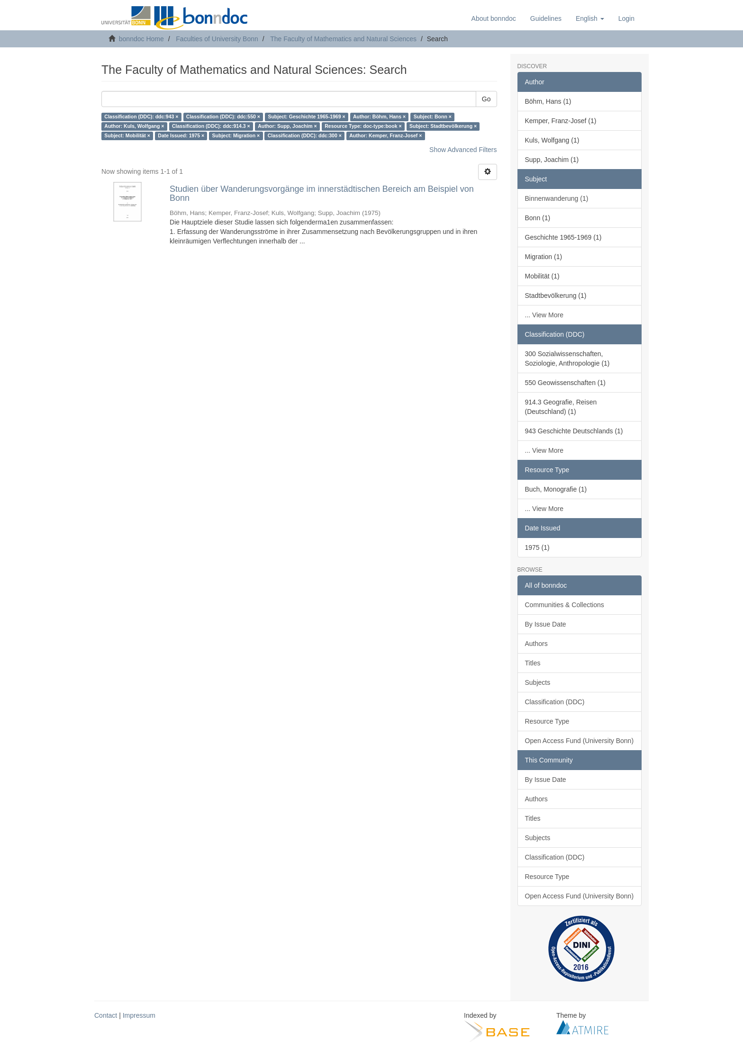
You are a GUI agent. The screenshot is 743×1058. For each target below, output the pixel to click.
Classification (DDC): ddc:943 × (141, 117)
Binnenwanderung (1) (557, 198)
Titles (533, 663)
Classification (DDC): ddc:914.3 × (211, 126)
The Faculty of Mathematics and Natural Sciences (343, 39)
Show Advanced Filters (463, 149)
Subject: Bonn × (433, 117)
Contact (105, 1015)
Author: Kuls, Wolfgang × (134, 126)
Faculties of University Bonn (217, 39)
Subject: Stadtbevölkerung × (443, 126)
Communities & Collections (564, 605)
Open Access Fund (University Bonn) (579, 740)
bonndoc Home (141, 39)
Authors (536, 643)
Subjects (538, 682)
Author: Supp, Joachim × (287, 126)
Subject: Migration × (236, 136)
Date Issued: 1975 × (181, 136)
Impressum (139, 1015)
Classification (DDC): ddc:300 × (305, 136)
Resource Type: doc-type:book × (363, 126)
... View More (544, 315)
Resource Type (547, 721)
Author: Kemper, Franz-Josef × (385, 136)
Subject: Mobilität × (127, 136)
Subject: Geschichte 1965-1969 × (306, 117)
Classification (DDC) (555, 702)
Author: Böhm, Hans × (379, 117)
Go (486, 99)
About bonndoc (493, 18)
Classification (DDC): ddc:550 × (223, 117)
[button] (590, 18)
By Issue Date (545, 624)
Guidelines (546, 18)
